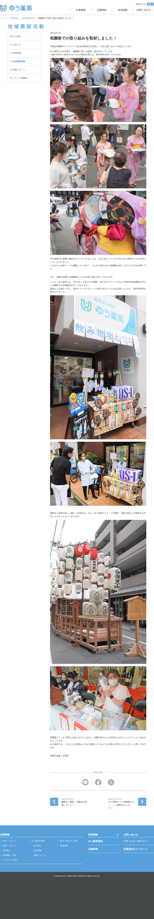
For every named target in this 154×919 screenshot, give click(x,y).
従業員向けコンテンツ (136, 849)
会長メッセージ (9, 841)
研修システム (39, 855)
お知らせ (17, 45)
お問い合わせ (131, 834)
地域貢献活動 (28, 18)
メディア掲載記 (20, 78)
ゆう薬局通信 (95, 841)
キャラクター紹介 (10, 860)
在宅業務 (37, 850)
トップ (3, 18)
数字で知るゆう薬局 (68, 841)
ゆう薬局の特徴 (38, 841)
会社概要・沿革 (9, 855)
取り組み (37, 846)
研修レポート (19, 70)
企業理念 (6, 850)
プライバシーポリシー (136, 841)
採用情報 (17, 53)
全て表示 (17, 36)
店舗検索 (93, 849)
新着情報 (14, 18)
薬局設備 (64, 846)
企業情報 (5, 834)
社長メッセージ (9, 846)
